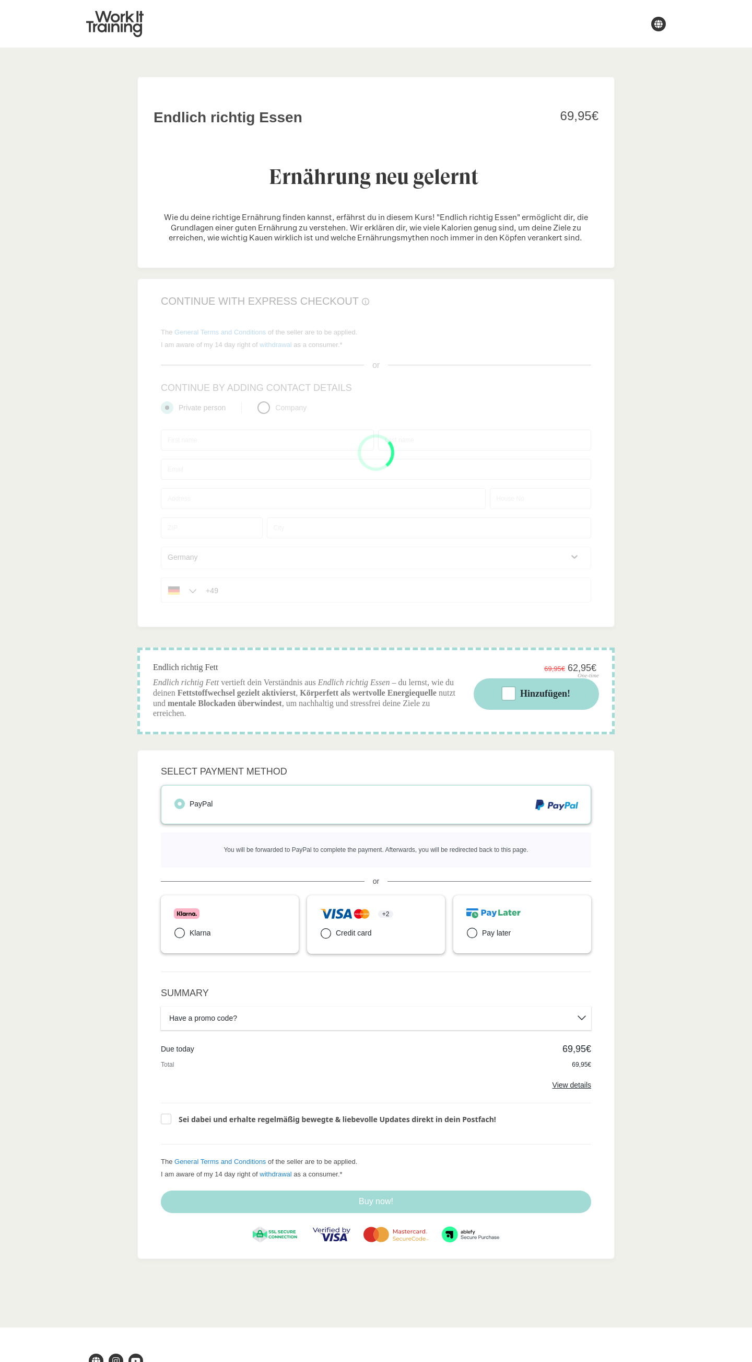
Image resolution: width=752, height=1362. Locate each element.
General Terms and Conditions (220, 1161)
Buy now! (376, 1201)
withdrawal (275, 1174)
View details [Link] (572, 1085)
